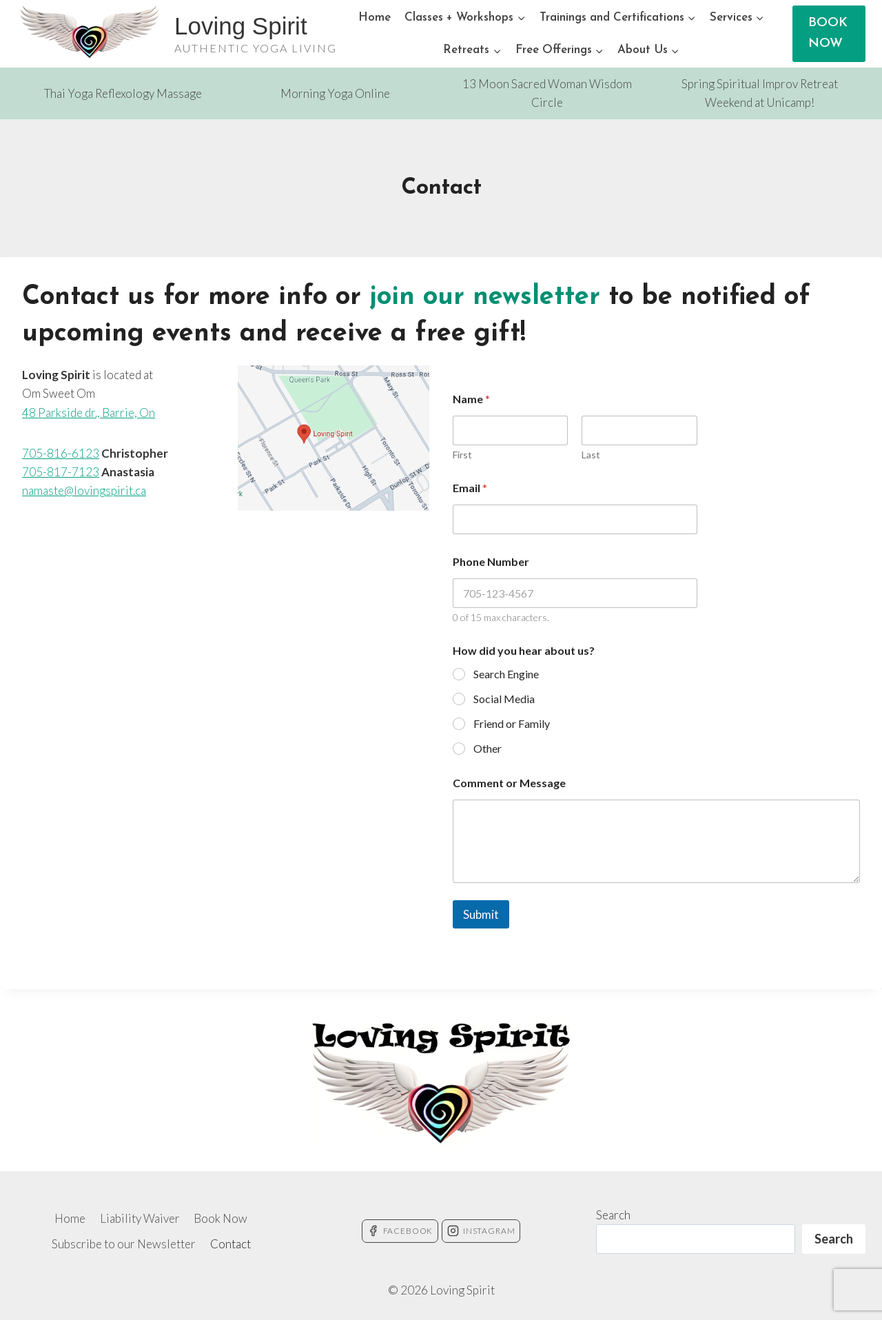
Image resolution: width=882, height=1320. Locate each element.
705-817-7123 (60, 472)
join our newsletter (484, 297)
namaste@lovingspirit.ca (84, 490)
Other (487, 748)
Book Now (220, 1218)
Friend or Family (511, 723)
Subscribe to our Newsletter (124, 1244)
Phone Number (491, 561)
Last (591, 454)
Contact (230, 1244)
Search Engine (506, 673)
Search (613, 1215)
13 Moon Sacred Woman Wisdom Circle (547, 93)
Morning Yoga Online (335, 93)
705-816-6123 (60, 453)
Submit (481, 914)
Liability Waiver (140, 1218)
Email (470, 487)
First (462, 454)
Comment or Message (509, 782)
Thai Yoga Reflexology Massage (123, 93)
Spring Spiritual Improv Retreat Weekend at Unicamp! (759, 93)
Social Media (504, 698)
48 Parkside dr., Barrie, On (88, 412)
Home (374, 17)
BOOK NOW (828, 33)
